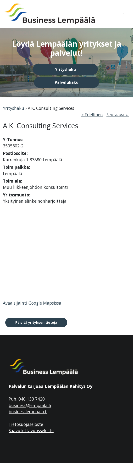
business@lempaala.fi (30, 405)
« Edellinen (92, 114)
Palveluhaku (66, 82)
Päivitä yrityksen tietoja (36, 322)
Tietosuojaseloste (26, 424)
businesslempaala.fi (28, 411)
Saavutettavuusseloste (31, 430)
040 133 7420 (31, 399)
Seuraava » (117, 114)
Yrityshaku (65, 69)
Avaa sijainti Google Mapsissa (32, 303)
